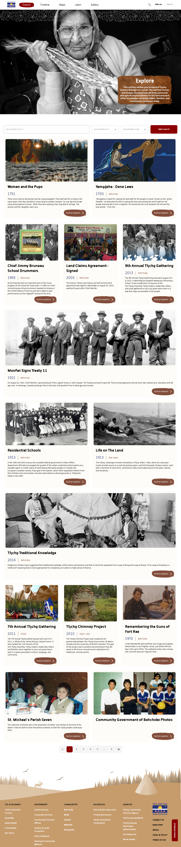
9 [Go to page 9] (111, 749)
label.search (164, 129)
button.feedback (175, 830)
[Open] (115, 129)
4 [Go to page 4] (90, 749)
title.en (158, 4)
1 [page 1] (69, 749)
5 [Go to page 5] (97, 749)
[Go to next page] (118, 749)
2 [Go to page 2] (76, 749)
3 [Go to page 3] (83, 749)
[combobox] (103, 129)
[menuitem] (26, 5)
